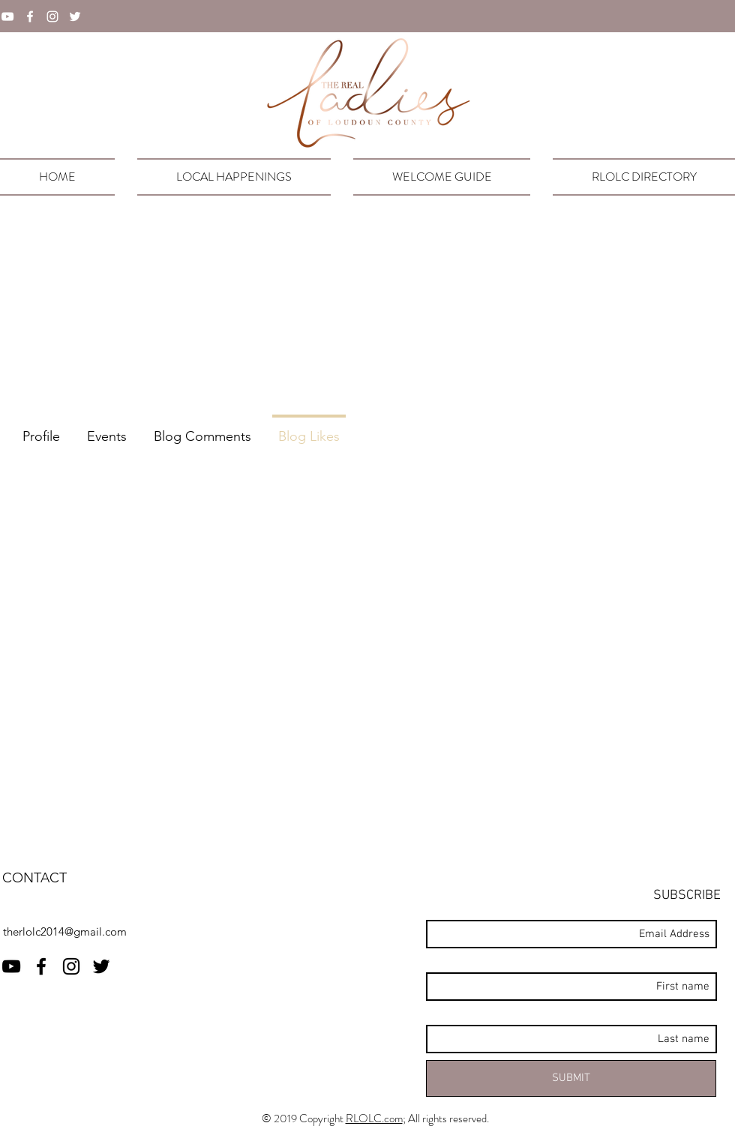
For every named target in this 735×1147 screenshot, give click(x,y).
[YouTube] (7, 16)
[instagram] (52, 16)
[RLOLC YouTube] (11, 966)
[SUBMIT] (571, 1078)
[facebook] (30, 16)
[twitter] (75, 16)
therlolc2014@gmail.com (65, 931)
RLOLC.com (374, 1118)
